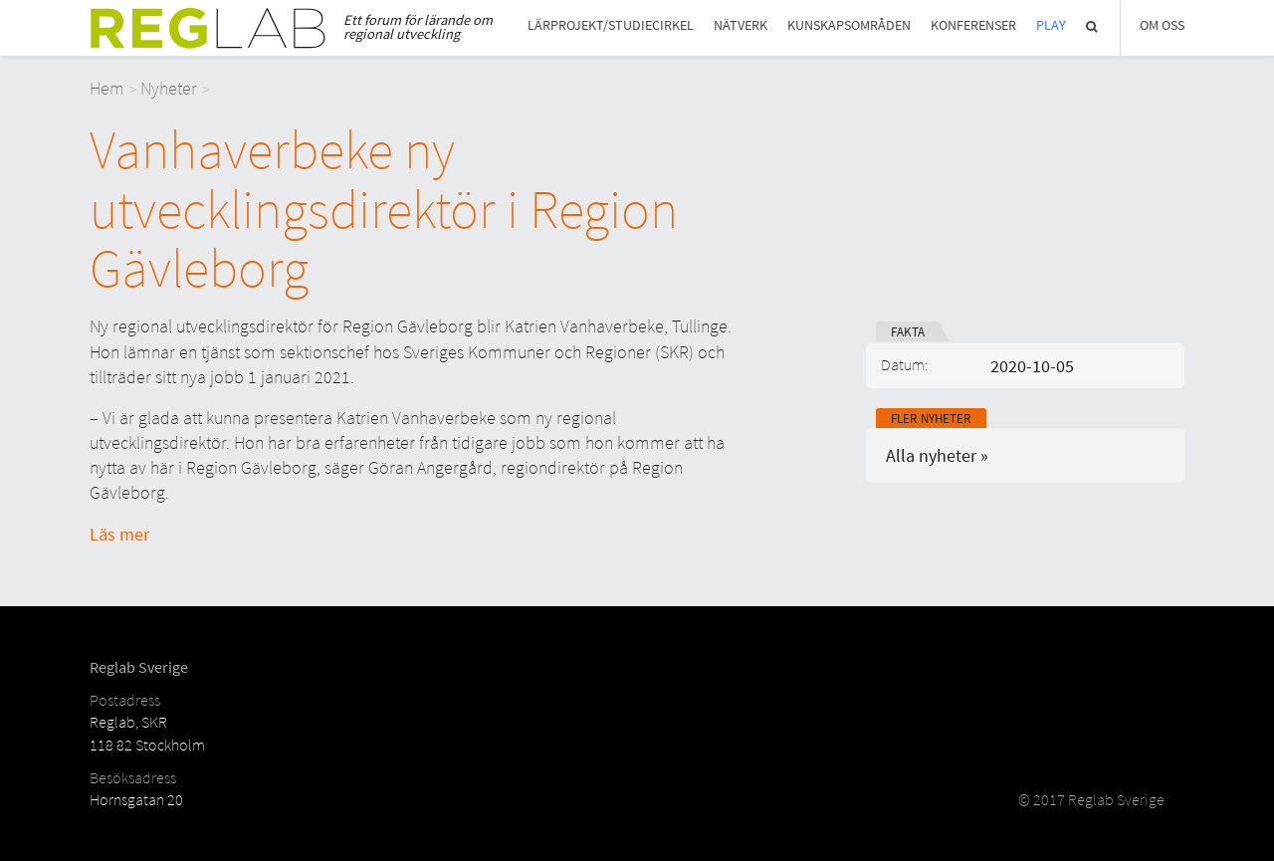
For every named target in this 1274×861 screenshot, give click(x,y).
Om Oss (1162, 25)
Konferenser (973, 25)
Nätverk (740, 25)
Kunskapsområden (849, 25)
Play (1051, 25)
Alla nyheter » (937, 455)
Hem (107, 88)
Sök (1093, 26)
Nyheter (168, 88)
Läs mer (119, 534)
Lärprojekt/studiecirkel (611, 25)
